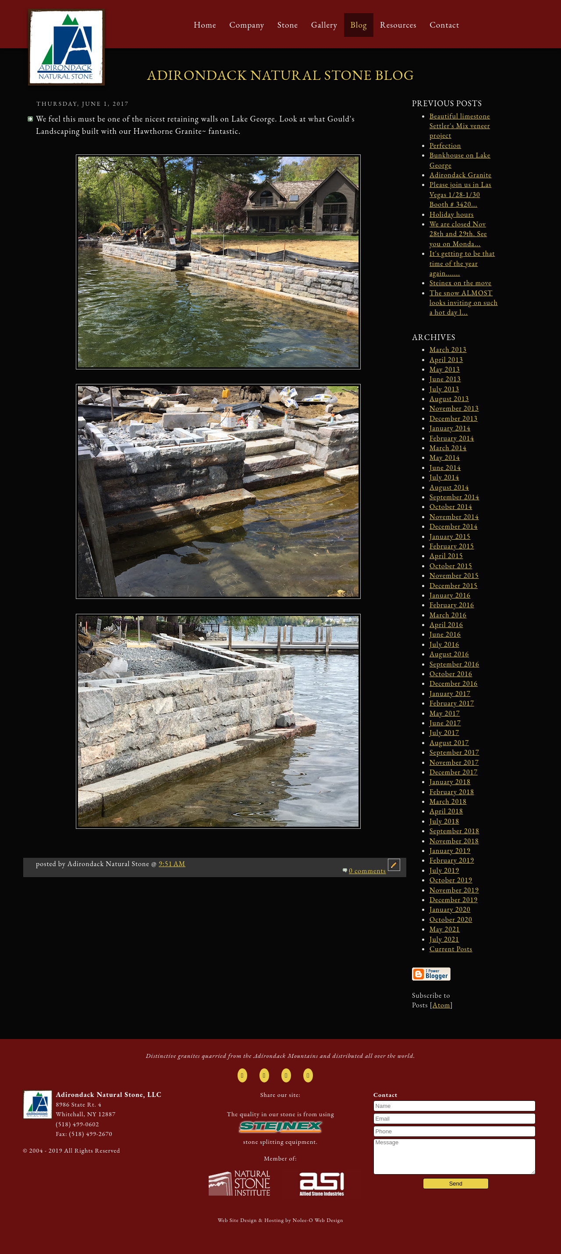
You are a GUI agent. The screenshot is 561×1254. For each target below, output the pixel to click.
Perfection (445, 145)
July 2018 (444, 821)
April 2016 (446, 624)
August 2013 (449, 398)
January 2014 (450, 428)
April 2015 (446, 555)
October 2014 (451, 506)
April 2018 (446, 811)
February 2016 (452, 604)
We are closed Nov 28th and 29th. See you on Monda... (458, 233)
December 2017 (454, 772)
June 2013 (445, 378)
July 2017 (444, 732)
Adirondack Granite (461, 174)
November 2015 (454, 575)
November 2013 (454, 408)
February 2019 (452, 860)
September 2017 (454, 752)
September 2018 (454, 830)
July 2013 (444, 389)
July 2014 (444, 477)
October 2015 (451, 565)
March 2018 (448, 801)
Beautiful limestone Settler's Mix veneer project (460, 125)
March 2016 (448, 615)
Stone (287, 24)
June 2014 (445, 467)
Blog (359, 24)
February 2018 (452, 791)
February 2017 (452, 703)
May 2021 (445, 929)
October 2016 (451, 673)
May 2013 (445, 369)
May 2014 (445, 457)
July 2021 (444, 939)
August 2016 (449, 654)
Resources (398, 24)
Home (205, 24)
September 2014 (454, 497)
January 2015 (450, 536)
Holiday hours (452, 214)
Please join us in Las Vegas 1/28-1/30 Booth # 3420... (460, 194)
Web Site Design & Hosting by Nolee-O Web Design (281, 1220)
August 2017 (449, 742)
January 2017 (450, 693)
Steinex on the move (460, 282)
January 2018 (450, 781)
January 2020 (450, 909)
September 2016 (454, 664)
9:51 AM (172, 863)
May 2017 (445, 713)
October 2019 (451, 880)
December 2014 (454, 526)
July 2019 (444, 870)
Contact (444, 24)
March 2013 (448, 349)
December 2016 (454, 683)
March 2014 (448, 447)
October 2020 (451, 919)
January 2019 (450, 850)
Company (246, 24)
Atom (441, 1005)
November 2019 (454, 890)
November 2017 (454, 762)
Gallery (324, 24)
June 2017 (445, 722)
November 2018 (454, 841)
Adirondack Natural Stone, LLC (109, 1094)
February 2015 (452, 546)
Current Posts (451, 948)
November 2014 (454, 516)
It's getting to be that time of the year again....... (462, 263)
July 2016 (444, 644)
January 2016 (450, 595)
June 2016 (445, 634)
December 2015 (454, 585)
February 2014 (452, 438)
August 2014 (449, 487)
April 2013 (446, 359)
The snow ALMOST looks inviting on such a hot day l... (464, 302)
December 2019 (454, 899)
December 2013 (454, 418)
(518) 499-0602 (77, 1124)
